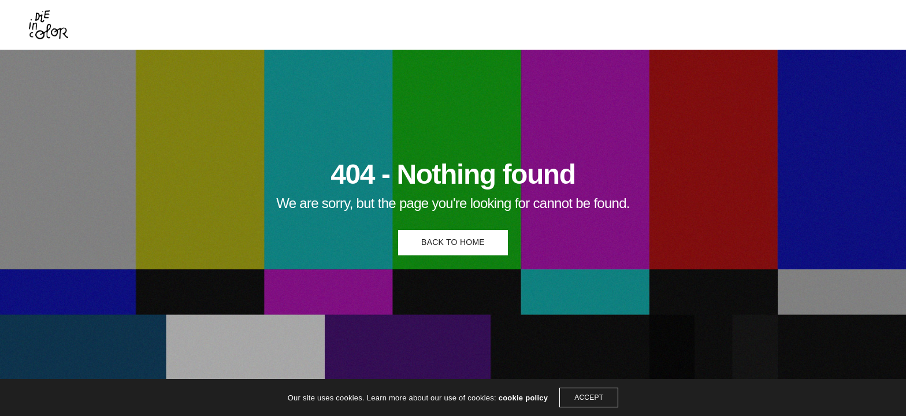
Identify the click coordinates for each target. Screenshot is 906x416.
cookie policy (523, 397)
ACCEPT (588, 397)
